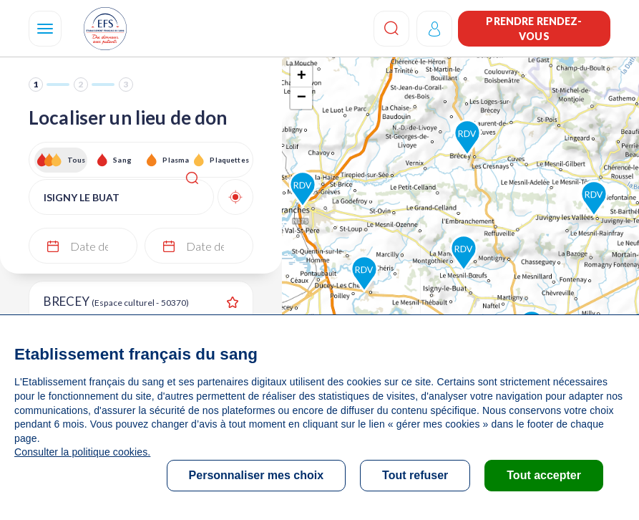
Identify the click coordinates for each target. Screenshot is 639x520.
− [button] (301, 98)
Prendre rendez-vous (534, 28)
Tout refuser (415, 475)
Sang (122, 159)
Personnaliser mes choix (256, 475)
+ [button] (301, 76)
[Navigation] (45, 29)
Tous (76, 159)
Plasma (175, 159)
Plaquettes (229, 159)
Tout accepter (544, 475)
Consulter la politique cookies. (82, 452)
